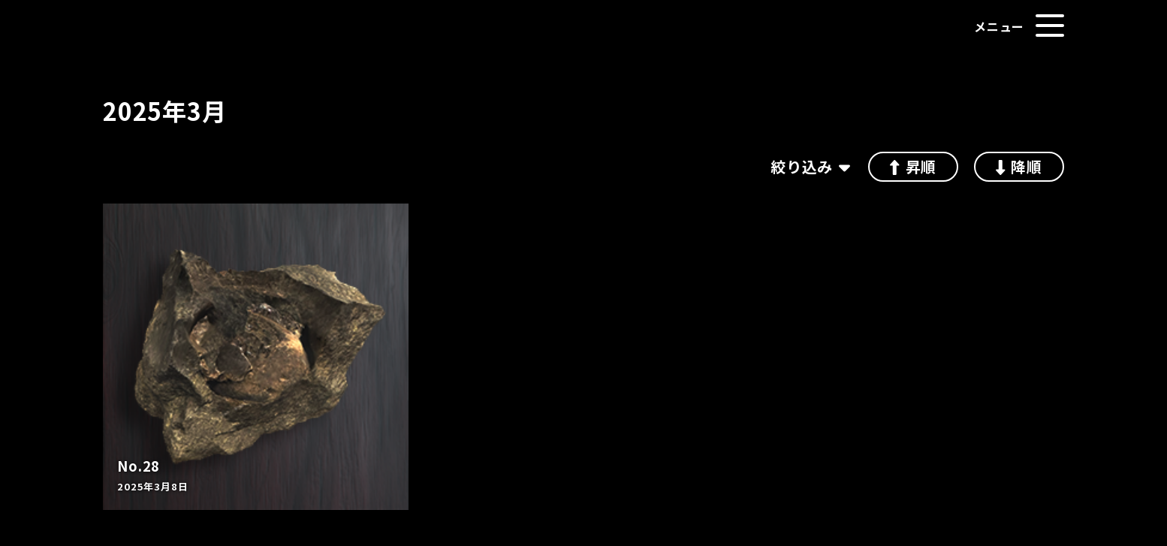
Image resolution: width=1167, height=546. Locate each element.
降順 (1019, 166)
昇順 (913, 166)
